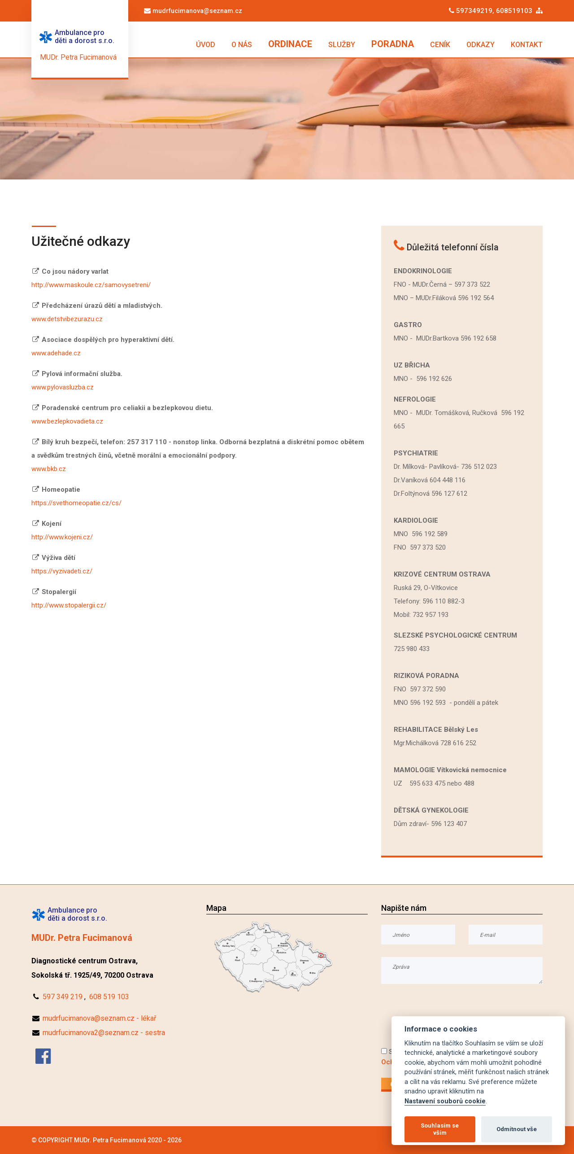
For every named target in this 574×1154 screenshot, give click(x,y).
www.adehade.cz (56, 353)
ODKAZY (480, 44)
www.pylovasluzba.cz (62, 387)
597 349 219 (63, 996)
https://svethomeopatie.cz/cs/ (76, 503)
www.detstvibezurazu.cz (67, 319)
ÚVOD (205, 44)
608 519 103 (109, 996)
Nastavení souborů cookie (445, 1101)
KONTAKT (527, 44)
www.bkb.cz (48, 469)
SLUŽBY (341, 44)
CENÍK (440, 44)
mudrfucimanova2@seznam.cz (91, 1032)
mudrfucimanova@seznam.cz (197, 10)
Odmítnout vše (516, 1129)
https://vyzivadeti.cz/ (61, 571)
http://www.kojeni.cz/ (62, 537)
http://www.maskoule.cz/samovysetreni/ (91, 285)
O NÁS (241, 44)
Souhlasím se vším (440, 1129)
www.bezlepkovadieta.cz (67, 421)
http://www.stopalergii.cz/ (68, 605)
